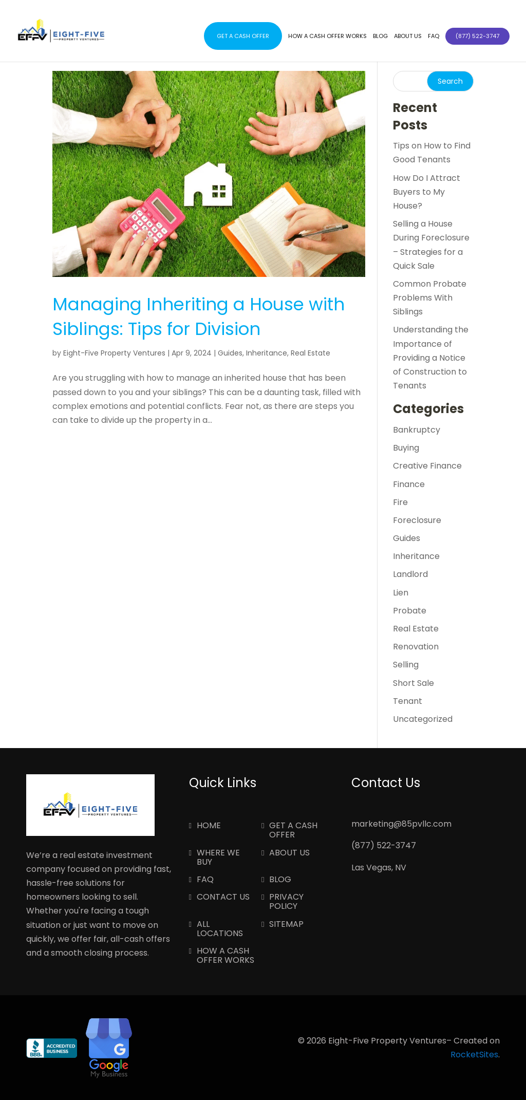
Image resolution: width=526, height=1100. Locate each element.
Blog (380, 36)
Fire (400, 502)
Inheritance (266, 353)
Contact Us (223, 897)
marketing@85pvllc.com (401, 824)
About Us (408, 36)
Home (209, 826)
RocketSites (474, 1054)
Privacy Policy (286, 902)
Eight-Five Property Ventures (114, 353)
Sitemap (286, 925)
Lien (400, 593)
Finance (409, 484)
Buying (406, 448)
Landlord (410, 574)
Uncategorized (423, 719)
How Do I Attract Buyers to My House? (426, 192)
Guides (230, 353)
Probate (409, 611)
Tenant (407, 701)
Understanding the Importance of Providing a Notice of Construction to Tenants (430, 357)
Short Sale (413, 683)
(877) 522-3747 (383, 845)
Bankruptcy (416, 430)
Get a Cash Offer (243, 36)
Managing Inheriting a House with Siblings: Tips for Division (198, 316)
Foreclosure (417, 520)
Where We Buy (218, 858)
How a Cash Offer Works (327, 36)
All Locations (220, 929)
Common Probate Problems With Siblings (429, 298)
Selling (406, 664)
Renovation (416, 646)
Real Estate (310, 353)
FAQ (433, 36)
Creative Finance (427, 466)
